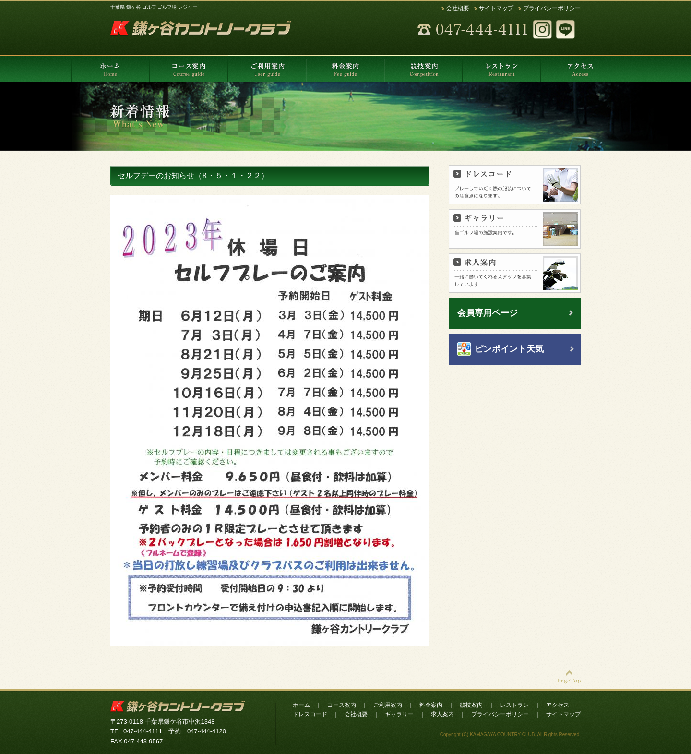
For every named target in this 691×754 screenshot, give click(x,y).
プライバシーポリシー (552, 8)
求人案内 (442, 714)
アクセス (557, 705)
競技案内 (471, 705)
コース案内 (341, 705)
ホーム (301, 705)
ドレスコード (310, 714)
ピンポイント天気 (509, 349)
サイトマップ (496, 8)
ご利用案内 (387, 705)
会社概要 (457, 8)
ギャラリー (399, 714)
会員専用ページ (487, 313)
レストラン (514, 705)
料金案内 (430, 705)
